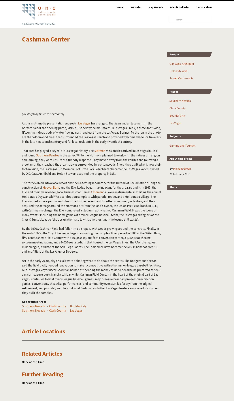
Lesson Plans (204, 7)
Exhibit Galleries (180, 7)
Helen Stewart (178, 71)
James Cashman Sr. (181, 78)
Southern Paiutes (47, 155)
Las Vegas (84, 123)
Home (120, 7)
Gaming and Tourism (182, 145)
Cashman (97, 192)
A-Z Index (136, 7)
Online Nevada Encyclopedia (38, 14)
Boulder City (78, 306)
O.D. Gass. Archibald (181, 63)
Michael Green (182, 168)
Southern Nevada (33, 306)
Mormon (99, 151)
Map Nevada (155, 7)
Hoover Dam (51, 188)
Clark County (57, 306)
